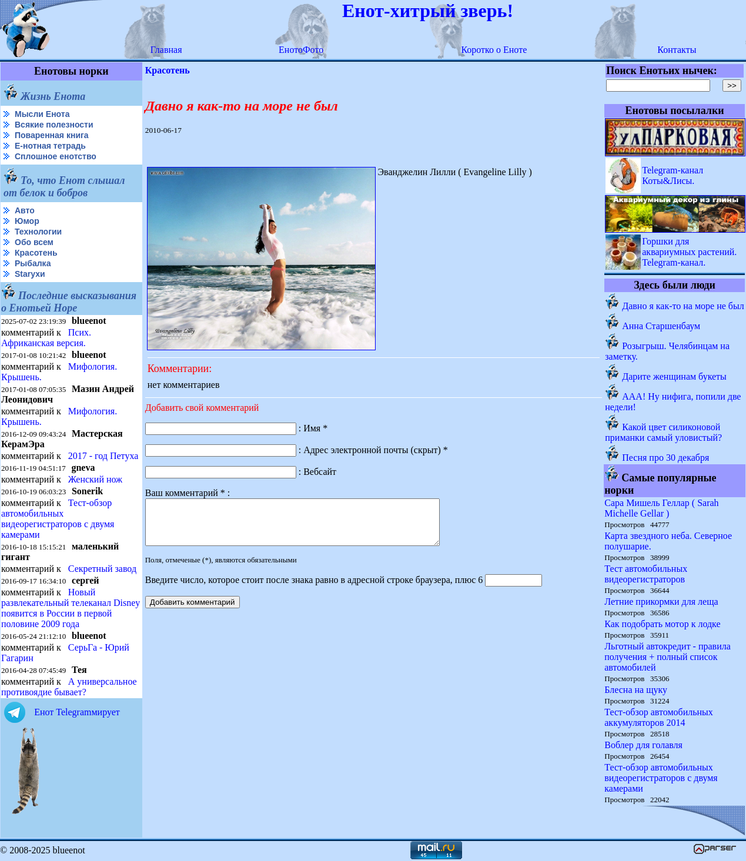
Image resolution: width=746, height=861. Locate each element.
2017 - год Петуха (103, 456)
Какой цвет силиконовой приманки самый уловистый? (663, 432)
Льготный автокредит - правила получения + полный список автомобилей (667, 656)
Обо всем (34, 242)
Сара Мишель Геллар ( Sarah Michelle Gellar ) (661, 508)
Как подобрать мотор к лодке (662, 624)
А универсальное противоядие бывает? (69, 686)
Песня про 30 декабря (665, 458)
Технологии (38, 231)
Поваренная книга (52, 135)
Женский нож (95, 479)
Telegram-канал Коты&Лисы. (672, 175)
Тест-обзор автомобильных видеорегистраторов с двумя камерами (57, 519)
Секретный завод (102, 569)
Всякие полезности (54, 124)
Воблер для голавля (643, 745)
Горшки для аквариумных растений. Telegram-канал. (689, 251)
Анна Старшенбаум (661, 326)
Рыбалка (33, 263)
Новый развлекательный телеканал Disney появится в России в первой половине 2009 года (70, 608)
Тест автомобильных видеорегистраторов (645, 574)
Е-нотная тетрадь (50, 145)
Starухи (30, 274)
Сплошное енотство (55, 156)
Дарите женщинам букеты (674, 376)
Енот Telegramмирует (77, 712)
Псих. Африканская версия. (46, 337)
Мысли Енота (42, 114)
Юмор (27, 221)
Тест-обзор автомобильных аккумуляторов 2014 (658, 717)
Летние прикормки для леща (661, 602)
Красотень (36, 252)
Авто (25, 210)
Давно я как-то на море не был (683, 306)
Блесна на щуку (635, 690)
